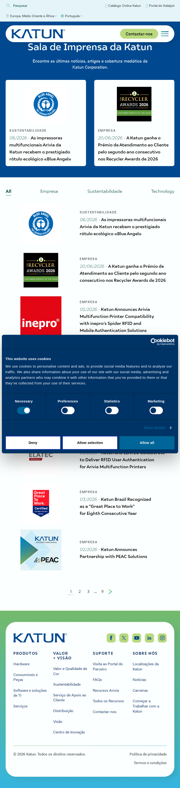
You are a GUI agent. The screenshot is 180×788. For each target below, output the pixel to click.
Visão (57, 721)
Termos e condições (150, 762)
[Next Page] (110, 591)
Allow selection (90, 443)
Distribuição (63, 710)
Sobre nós (145, 653)
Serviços (20, 706)
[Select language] (71, 16)
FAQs (97, 679)
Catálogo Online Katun (123, 5)
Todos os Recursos (108, 700)
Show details (155, 428)
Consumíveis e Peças (25, 677)
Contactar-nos (139, 34)
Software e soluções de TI (30, 693)
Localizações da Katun (146, 666)
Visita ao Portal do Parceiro (108, 666)
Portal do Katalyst (160, 5)
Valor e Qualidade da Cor (70, 671)
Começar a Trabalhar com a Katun (146, 706)
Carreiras (140, 690)
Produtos (25, 653)
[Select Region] (31, 16)
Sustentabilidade (67, 684)
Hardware (21, 663)
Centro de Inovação (69, 732)
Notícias (139, 679)
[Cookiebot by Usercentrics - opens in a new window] (154, 341)
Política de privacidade (148, 754)
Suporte (103, 653)
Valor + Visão (62, 655)
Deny (33, 443)
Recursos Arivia (106, 690)
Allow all (147, 443)
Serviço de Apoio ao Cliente (69, 697)
